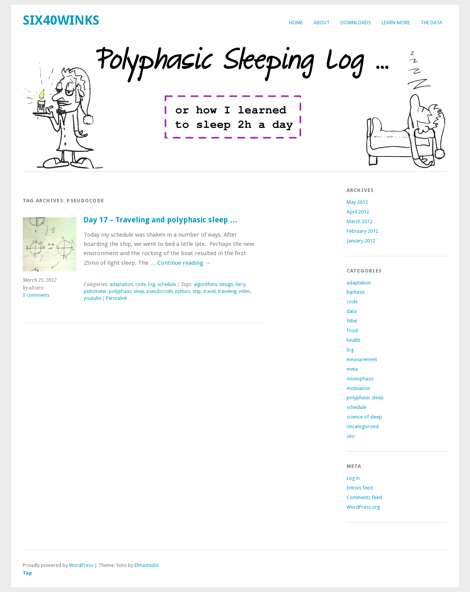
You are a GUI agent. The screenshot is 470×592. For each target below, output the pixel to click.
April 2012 (358, 212)
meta (352, 369)
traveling (227, 291)
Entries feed (360, 488)
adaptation (121, 284)
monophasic (360, 379)
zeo (351, 436)
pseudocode (160, 291)
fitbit (352, 321)
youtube (92, 298)
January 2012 (361, 241)
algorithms (205, 284)
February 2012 (362, 231)
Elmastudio (147, 565)
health (353, 340)
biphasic (356, 292)
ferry (241, 284)
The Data (431, 22)
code (140, 284)
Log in (353, 478)
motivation (358, 388)
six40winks (61, 20)
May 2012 (357, 202)
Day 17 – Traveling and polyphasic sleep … (160, 219)
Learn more (396, 22)
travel (210, 291)
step (196, 291)
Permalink (116, 298)
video (244, 291)
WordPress (81, 565)
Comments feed (364, 497)
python (182, 291)
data (352, 311)
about (321, 22)
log (151, 284)
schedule (166, 284)
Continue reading (184, 262)
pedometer (95, 291)
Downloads (355, 22)
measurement (362, 359)
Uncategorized (363, 426)
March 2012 (359, 221)
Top (27, 573)
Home (296, 22)
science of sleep (364, 417)
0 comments (36, 295)
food (352, 330)
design (226, 284)
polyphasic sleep (126, 291)
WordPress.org (363, 507)
